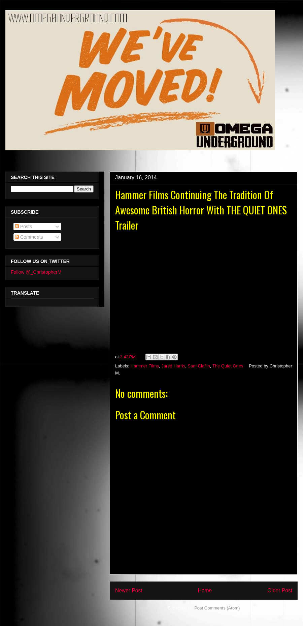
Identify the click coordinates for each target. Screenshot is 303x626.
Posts (23, 226)
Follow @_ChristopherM (36, 272)
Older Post (279, 590)
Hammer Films (145, 365)
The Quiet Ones (227, 365)
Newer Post (128, 590)
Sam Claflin (199, 365)
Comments (29, 237)
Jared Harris (173, 365)
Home (205, 590)
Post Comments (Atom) (217, 607)
